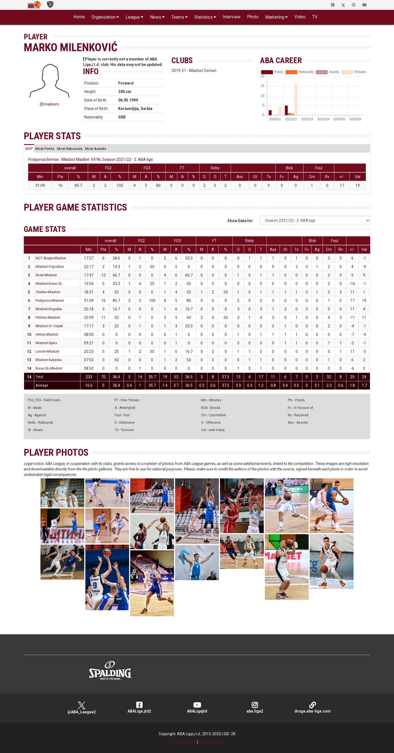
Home (79, 16)
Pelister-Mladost (48, 317)
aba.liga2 (255, 707)
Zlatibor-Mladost (48, 292)
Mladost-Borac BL (49, 284)
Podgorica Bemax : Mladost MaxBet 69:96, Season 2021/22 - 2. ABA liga (90, 159)
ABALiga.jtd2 (139, 707)
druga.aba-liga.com (312, 707)
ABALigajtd (197, 707)
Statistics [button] (203, 17)
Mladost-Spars (46, 343)
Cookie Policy (211, 742)
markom (49, 104)
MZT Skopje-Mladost (51, 258)
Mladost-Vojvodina (50, 267)
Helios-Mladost (47, 334)
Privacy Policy (183, 742)
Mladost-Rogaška (49, 309)
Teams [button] (177, 17)
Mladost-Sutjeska (49, 360)
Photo (253, 16)
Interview (232, 16)
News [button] (155, 17)
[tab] (29, 148)
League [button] (133, 17)
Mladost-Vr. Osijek (49, 326)
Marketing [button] (274, 17)
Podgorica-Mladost (50, 301)
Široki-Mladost (46, 275)
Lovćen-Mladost (47, 351)
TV (314, 16)
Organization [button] (103, 17)
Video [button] (300, 16)
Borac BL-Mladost (49, 368)
